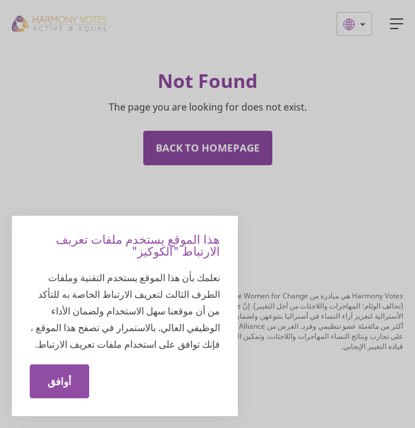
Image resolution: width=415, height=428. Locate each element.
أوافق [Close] (59, 381)
